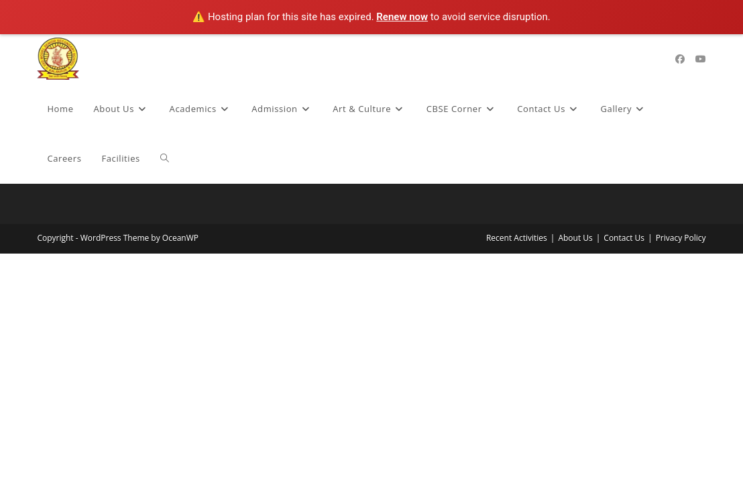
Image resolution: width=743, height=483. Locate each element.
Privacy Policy (681, 238)
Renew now (402, 17)
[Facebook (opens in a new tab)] (680, 59)
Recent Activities (516, 238)
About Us (575, 238)
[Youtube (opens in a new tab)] (700, 59)
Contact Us (624, 238)
